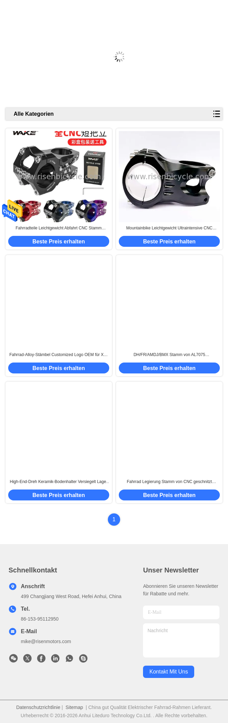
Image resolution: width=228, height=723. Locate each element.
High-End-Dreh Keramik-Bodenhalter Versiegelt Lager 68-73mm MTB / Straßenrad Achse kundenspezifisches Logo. (59, 482)
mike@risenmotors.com (46, 641)
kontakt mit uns (168, 672)
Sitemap (74, 707)
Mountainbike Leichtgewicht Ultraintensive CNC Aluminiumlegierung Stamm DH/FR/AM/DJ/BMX (169, 228)
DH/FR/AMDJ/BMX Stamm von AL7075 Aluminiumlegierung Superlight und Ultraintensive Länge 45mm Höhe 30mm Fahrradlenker (169, 355)
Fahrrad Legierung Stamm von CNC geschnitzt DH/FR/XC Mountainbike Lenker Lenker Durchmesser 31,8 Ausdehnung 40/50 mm (169, 482)
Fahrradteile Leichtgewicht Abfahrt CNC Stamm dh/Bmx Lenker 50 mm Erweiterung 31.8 (59, 228)
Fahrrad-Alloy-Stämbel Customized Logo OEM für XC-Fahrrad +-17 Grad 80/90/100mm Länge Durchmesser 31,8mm (58, 355)
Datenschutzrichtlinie (38, 707)
